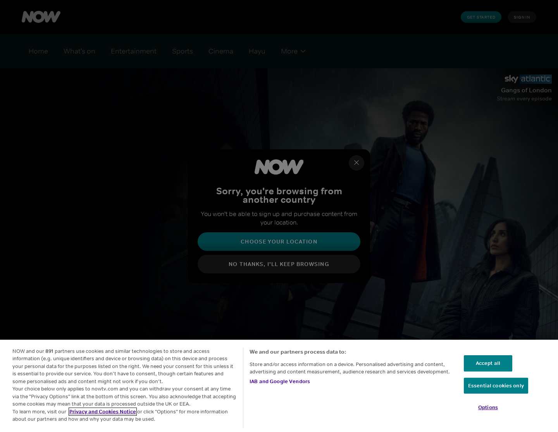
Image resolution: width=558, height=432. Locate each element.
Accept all (488, 363)
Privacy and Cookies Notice (102, 411)
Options (488, 407)
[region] (279, 386)
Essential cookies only (496, 385)
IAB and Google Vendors (280, 381)
